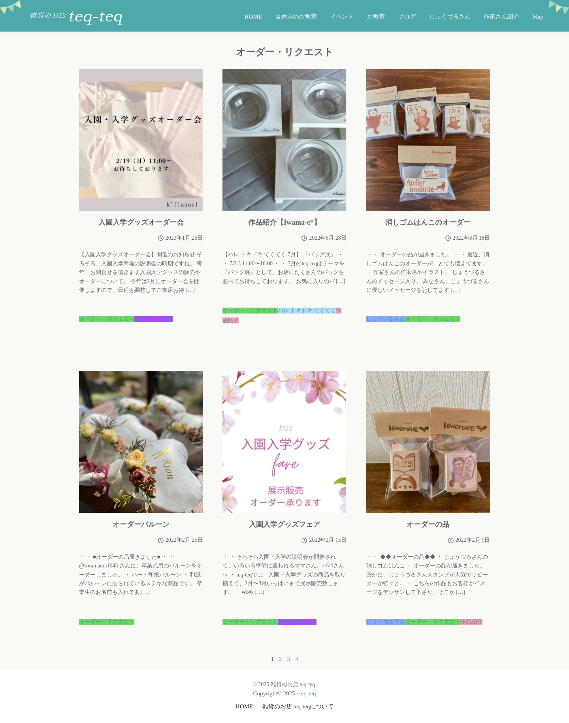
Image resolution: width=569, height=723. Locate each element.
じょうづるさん (385, 319)
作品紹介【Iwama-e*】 (284, 222)
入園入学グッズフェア (284, 524)
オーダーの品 (428, 524)
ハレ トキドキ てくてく (307, 311)
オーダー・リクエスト (106, 319)
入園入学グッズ (153, 319)
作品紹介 (471, 622)
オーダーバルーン (141, 524)
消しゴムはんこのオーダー (428, 222)
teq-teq (308, 693)
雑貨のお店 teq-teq (77, 18)
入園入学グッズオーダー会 (141, 222)
